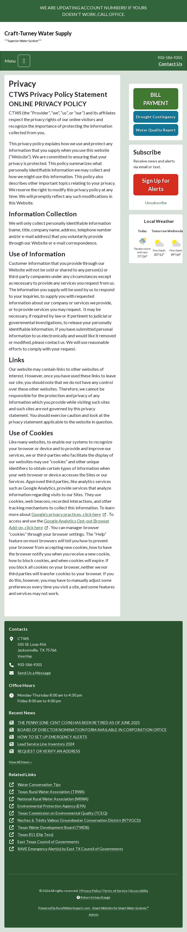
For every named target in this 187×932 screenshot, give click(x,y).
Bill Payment (156, 98)
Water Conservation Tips (39, 784)
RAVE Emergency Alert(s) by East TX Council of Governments (70, 848)
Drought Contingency (156, 116)
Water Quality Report (156, 130)
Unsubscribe (156, 202)
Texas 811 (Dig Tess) (35, 834)
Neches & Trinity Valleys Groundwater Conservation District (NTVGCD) (79, 820)
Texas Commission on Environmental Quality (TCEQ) (62, 813)
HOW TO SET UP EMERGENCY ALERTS (52, 736)
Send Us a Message (34, 672)
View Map (25, 656)
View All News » (20, 762)
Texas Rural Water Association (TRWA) (51, 791)
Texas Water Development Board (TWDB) (53, 827)
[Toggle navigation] (24, 61)
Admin (94, 915)
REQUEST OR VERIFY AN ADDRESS (49, 751)
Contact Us (170, 63)
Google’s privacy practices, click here (66, 514)
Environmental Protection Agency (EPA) (52, 806)
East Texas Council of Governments (48, 841)
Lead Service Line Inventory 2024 (46, 744)
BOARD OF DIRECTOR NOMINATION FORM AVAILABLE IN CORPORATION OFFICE (92, 729)
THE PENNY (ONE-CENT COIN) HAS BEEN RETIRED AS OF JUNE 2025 (79, 722)
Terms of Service (115, 891)
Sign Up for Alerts (156, 184)
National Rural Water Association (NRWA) (53, 798)
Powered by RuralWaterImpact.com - (93, 908)
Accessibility (139, 891)
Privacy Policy (91, 891)
